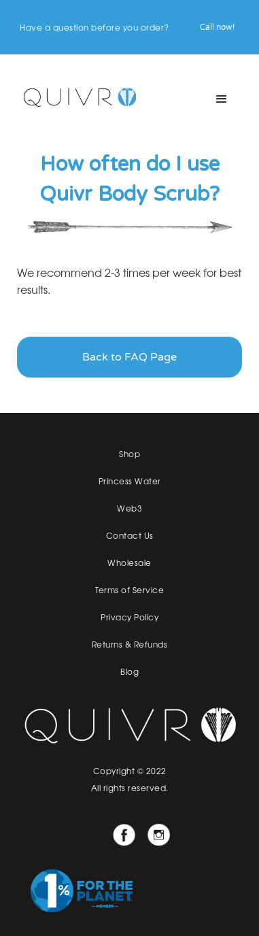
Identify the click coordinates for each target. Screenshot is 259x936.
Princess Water (130, 481)
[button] (221, 99)
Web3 (129, 508)
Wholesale (129, 562)
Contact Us (130, 535)
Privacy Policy (129, 617)
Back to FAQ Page (129, 357)
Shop (129, 454)
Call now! (217, 27)
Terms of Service (129, 590)
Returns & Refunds (130, 644)
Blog (129, 671)
